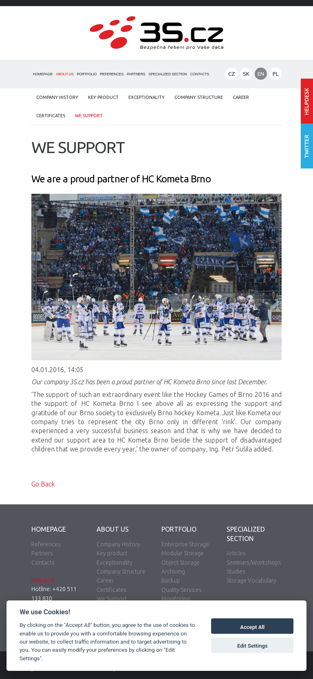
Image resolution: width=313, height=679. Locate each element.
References (111, 74)
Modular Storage (182, 553)
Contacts (199, 74)
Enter (307, 101)
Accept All (252, 627)
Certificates (50, 115)
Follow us (307, 146)
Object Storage (180, 562)
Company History (57, 97)
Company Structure (198, 97)
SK (246, 74)
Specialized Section (168, 74)
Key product (103, 97)
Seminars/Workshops (254, 562)
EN (261, 74)
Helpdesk (43, 580)
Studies (236, 571)
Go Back (43, 484)
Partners (136, 74)
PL (275, 74)
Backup (170, 580)
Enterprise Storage (185, 544)
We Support (89, 115)
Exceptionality (146, 97)
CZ (231, 74)
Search (216, 74)
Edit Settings (252, 646)
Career (241, 97)
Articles (236, 553)
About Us (64, 74)
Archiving (173, 571)
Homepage (43, 74)
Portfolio (87, 74)
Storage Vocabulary (251, 580)
